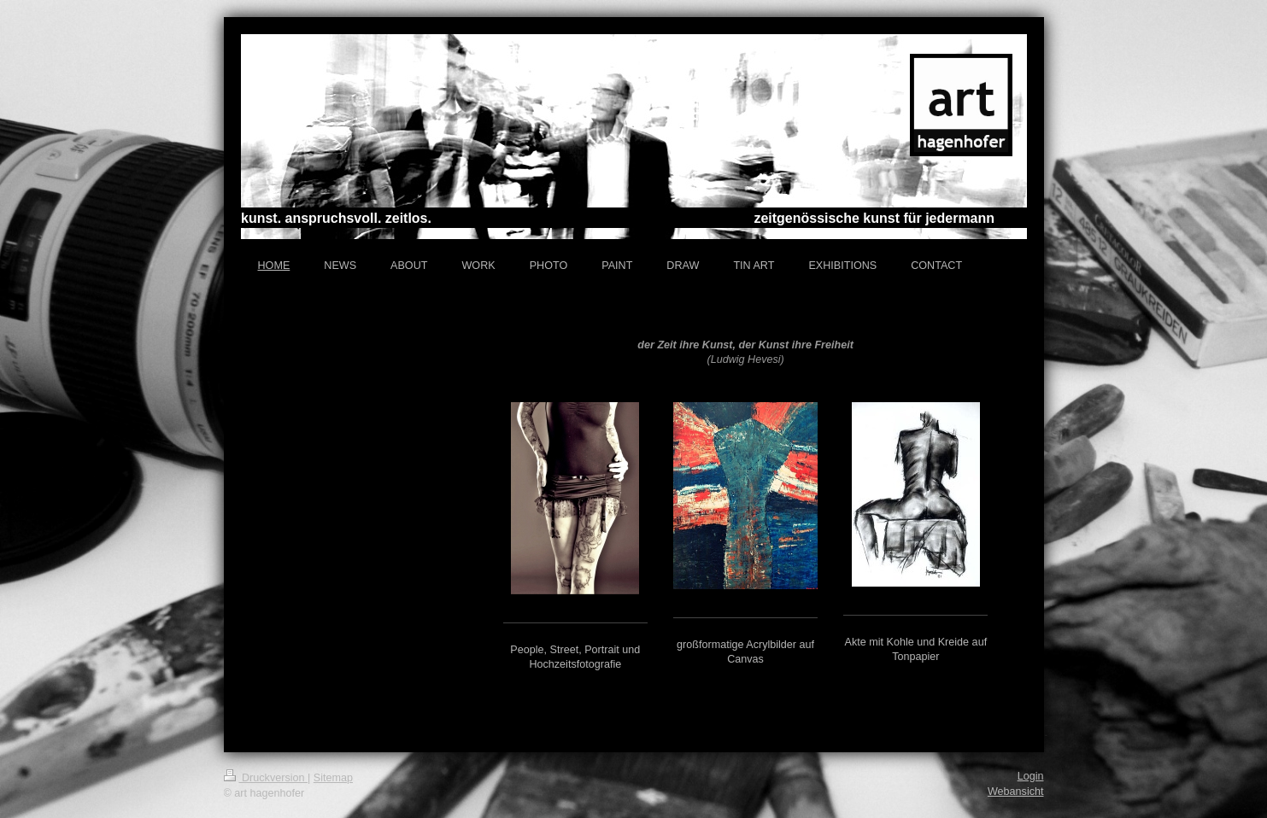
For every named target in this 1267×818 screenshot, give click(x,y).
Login (1031, 776)
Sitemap (333, 778)
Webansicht (1016, 792)
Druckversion (266, 778)
